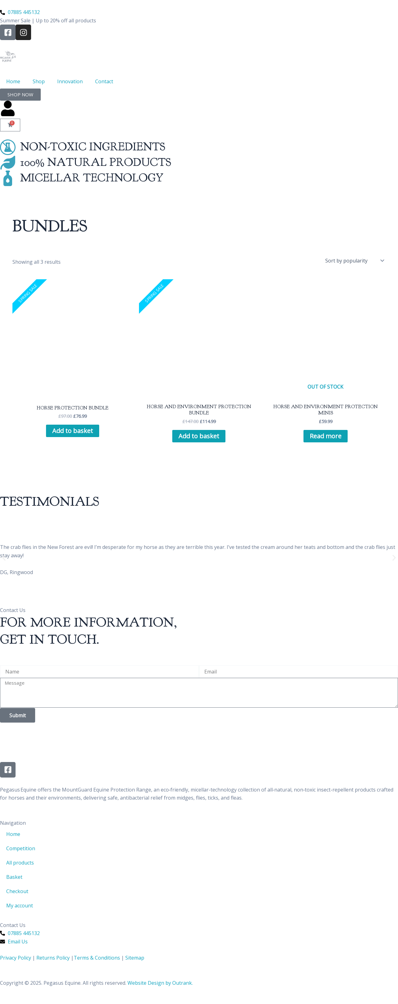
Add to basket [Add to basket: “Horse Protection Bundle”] (72, 431)
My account (19, 905)
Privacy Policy (15, 957)
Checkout (17, 891)
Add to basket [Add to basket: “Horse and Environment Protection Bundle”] (198, 436)
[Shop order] (354, 260)
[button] (4, 558)
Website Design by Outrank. (160, 982)
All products (20, 862)
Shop (39, 81)
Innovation (70, 81)
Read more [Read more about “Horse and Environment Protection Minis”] (325, 436)
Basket (14, 877)
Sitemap (134, 957)
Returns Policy (53, 957)
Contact (104, 81)
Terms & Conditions (97, 957)
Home (13, 81)
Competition (20, 848)
